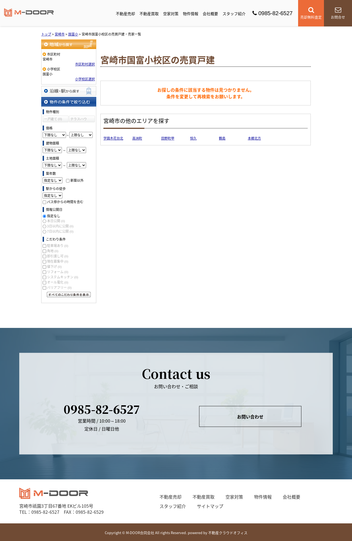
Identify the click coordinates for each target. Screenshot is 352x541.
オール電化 (57, 282)
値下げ (54, 266)
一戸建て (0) (53, 119)
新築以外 (77, 180)
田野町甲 (167, 138)
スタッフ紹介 (234, 13)
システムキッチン (62, 276)
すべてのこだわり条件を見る (69, 294)
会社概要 (210, 13)
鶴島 (222, 138)
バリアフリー (59, 287)
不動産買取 (149, 13)
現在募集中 (57, 261)
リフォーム (57, 271)
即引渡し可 (57, 256)
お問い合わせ (250, 416)
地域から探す (68, 44)
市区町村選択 (85, 64)
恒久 (193, 138)
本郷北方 (254, 138)
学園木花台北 (113, 138)
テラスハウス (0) (78, 119)
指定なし (53, 215)
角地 (52, 250)
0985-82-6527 (272, 13)
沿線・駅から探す (68, 91)
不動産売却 (125, 13)
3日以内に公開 (60, 226)
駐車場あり (57, 245)
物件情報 (190, 13)
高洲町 (137, 138)
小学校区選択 (85, 79)
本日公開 (56, 220)
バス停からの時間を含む (65, 201)
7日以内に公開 (60, 231)
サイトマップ (210, 506)
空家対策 (170, 13)
